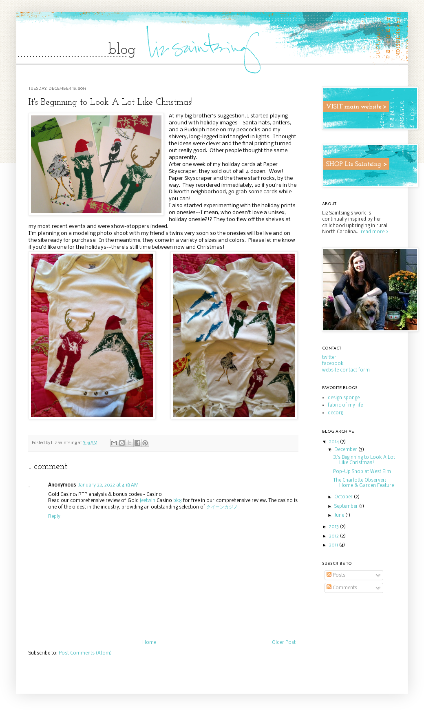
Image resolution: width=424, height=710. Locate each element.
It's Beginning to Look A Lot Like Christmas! (364, 460)
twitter (329, 357)
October (344, 497)
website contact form (346, 370)
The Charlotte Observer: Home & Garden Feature (363, 483)
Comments (342, 588)
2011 (334, 545)
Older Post (284, 642)
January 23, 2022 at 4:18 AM (108, 485)
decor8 (336, 413)
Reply (54, 516)
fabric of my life (345, 405)
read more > (375, 232)
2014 (334, 442)
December (346, 449)
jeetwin (147, 500)
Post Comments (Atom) (85, 653)
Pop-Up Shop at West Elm (362, 471)
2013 (334, 526)
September (346, 506)
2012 (334, 536)
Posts (336, 575)
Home (149, 642)
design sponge (344, 398)
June (339, 515)
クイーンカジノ (222, 507)
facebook (333, 363)
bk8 (177, 500)
